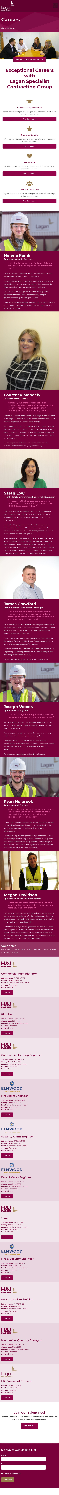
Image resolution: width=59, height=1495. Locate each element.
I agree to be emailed (12, 1473)
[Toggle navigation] (55, 5)
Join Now (30, 1426)
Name (3, 1455)
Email (3, 1464)
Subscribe (8, 1480)
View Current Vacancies (29, 59)
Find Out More (29, 119)
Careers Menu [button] (29, 28)
